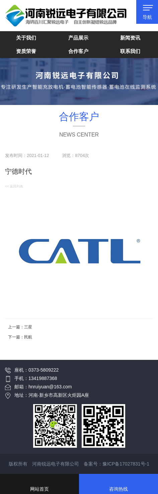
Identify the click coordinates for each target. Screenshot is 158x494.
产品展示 (78, 38)
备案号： (116, 463)
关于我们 (26, 38)
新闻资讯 (130, 38)
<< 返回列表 (14, 186)
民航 (28, 337)
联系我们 (130, 51)
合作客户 (78, 51)
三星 (28, 327)
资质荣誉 (26, 51)
